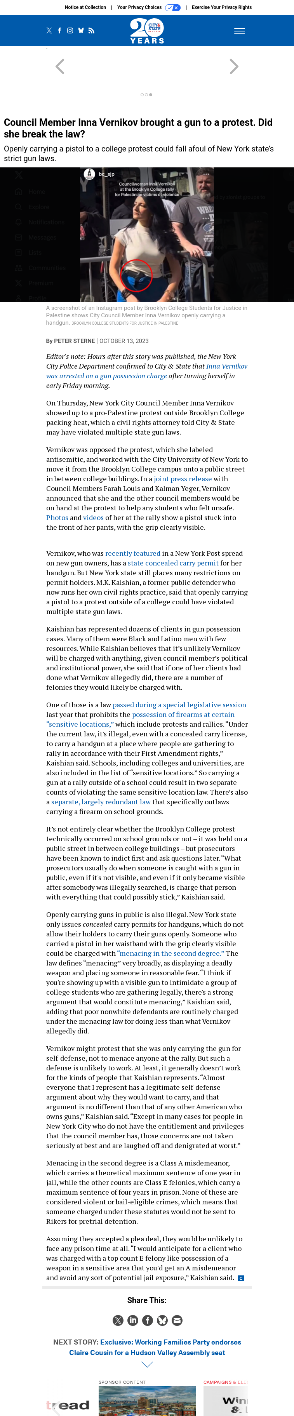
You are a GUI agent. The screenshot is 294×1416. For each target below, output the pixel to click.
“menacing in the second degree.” (170, 925)
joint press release (183, 450)
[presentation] (56, 1382)
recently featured (132, 525)
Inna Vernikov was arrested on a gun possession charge (146, 342)
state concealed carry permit (173, 534)
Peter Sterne (74, 313)
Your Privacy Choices (149, 7)
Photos (57, 489)
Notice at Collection (85, 7)
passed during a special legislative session (179, 676)
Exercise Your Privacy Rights (222, 7)
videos (93, 489)
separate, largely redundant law (101, 773)
